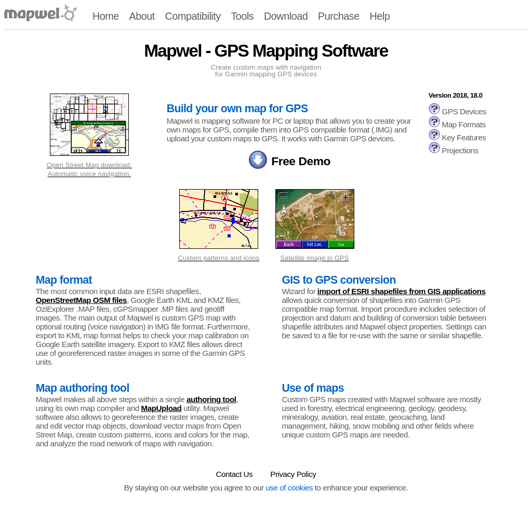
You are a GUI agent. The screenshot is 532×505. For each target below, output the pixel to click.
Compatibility (193, 16)
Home (105, 16)
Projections (453, 148)
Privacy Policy (293, 474)
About (141, 16)
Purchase (339, 16)
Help (380, 16)
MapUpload (161, 408)
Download (286, 16)
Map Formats (457, 122)
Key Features (457, 135)
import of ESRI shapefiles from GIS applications (401, 291)
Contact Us (234, 474)
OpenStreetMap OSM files (81, 300)
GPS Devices (457, 109)
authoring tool (211, 399)
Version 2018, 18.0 (456, 95)
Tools (242, 16)
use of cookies (289, 487)
